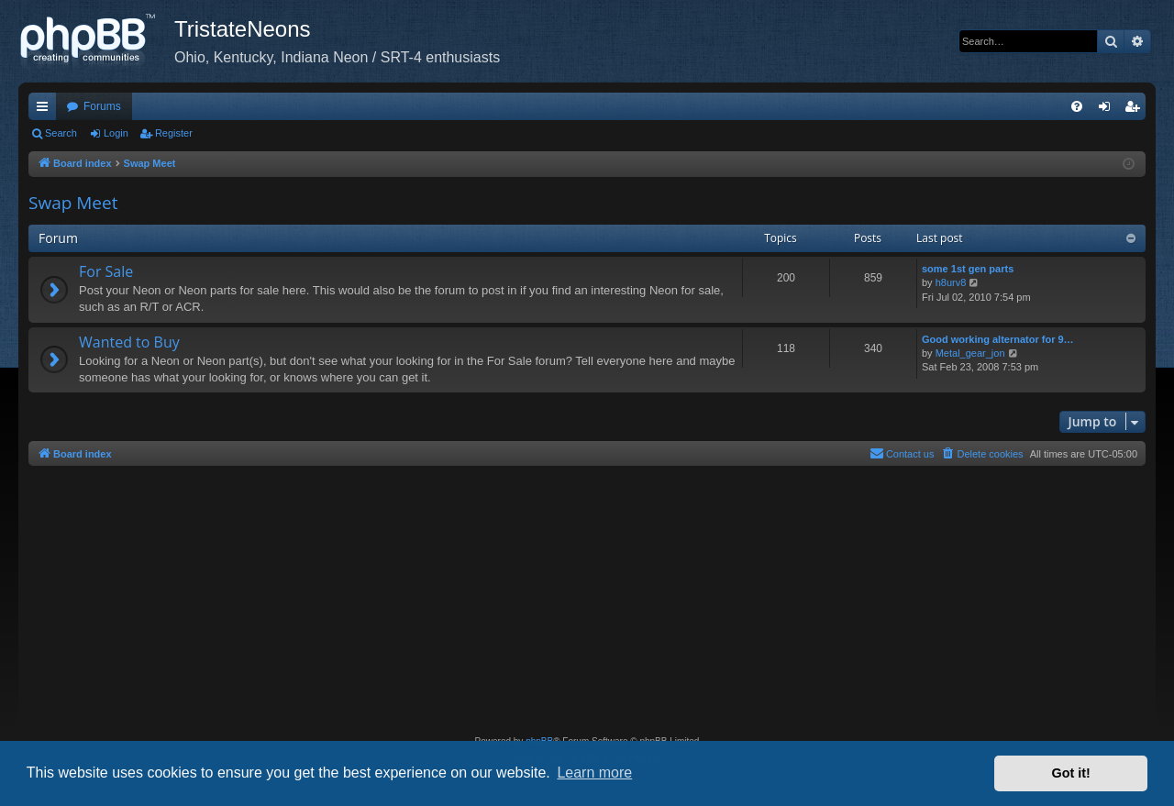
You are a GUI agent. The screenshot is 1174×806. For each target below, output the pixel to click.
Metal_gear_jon (970, 353)
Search (61, 132)
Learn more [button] (594, 772)
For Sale (106, 271)
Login (116, 132)
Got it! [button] (1071, 773)
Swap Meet (72, 203)
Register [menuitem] (1136, 110)
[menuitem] (1077, 106)
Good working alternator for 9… (998, 339)
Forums (102, 106)
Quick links (46, 110)
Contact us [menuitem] (902, 453)
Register (174, 132)
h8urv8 (951, 282)
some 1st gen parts (967, 268)
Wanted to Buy (129, 342)
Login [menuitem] (1108, 110)
